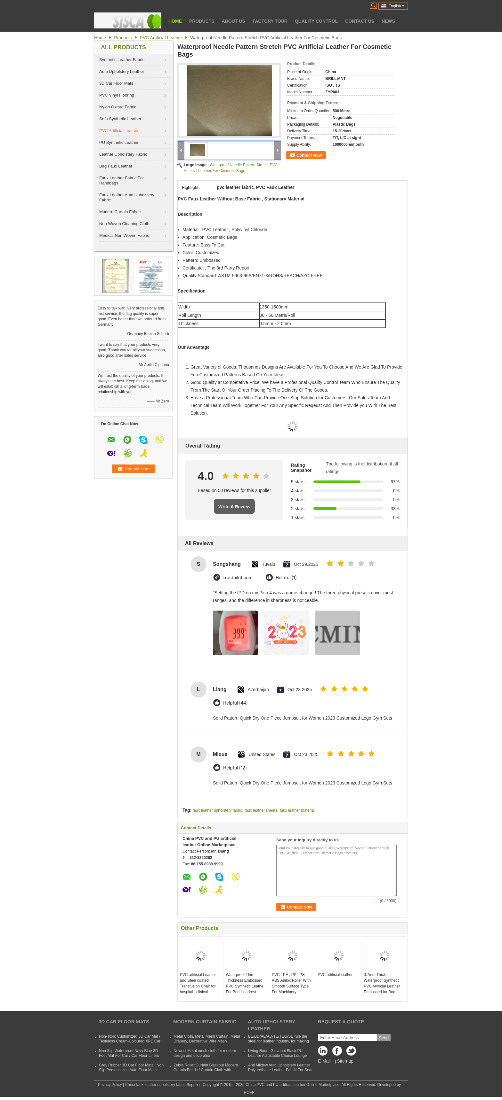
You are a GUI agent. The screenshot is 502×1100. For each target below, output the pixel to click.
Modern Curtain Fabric (120, 211)
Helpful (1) (286, 578)
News (388, 21)
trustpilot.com (238, 578)
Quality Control (316, 21)
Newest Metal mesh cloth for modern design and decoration (205, 1053)
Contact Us (359, 21)
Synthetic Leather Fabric (121, 59)
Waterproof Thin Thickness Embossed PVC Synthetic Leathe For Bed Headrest (244, 983)
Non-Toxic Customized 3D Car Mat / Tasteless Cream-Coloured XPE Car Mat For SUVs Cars (129, 1041)
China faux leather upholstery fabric (155, 1084)
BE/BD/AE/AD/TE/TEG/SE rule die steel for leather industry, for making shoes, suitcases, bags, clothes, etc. (279, 1041)
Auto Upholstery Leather (121, 71)
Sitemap (345, 1061)
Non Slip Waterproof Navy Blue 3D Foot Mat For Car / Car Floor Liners (129, 1053)
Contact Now (309, 155)
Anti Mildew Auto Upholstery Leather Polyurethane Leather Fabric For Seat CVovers (280, 1070)
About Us (233, 21)
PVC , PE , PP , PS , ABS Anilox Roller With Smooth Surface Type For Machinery (291, 983)
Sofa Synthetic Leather (120, 118)
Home (175, 21)
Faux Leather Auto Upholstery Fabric (126, 197)
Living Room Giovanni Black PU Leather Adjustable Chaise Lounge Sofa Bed (277, 1056)
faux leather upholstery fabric (217, 810)
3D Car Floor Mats (116, 83)
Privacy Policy (110, 1084)
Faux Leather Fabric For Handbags (121, 180)
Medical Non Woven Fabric (124, 235)
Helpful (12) (235, 768)
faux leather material (297, 810)
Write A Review (234, 506)
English (396, 6)
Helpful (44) (235, 703)
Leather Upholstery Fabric (123, 154)
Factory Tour (270, 21)
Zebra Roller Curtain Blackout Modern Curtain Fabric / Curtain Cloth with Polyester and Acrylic (206, 1070)
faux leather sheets (261, 810)
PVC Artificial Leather (161, 37)
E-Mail (324, 1061)
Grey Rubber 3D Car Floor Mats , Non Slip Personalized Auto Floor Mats (131, 1067)
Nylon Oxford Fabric (117, 107)
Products (202, 21)
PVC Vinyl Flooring (116, 95)
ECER (249, 1092)
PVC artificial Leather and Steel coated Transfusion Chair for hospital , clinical (198, 983)
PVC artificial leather (335, 974)
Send (384, 1037)
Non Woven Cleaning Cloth (124, 223)
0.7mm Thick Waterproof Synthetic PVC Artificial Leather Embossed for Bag (382, 983)
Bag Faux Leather (115, 166)
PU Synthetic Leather (119, 142)
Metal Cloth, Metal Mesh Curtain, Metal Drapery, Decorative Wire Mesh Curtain (207, 1041)
